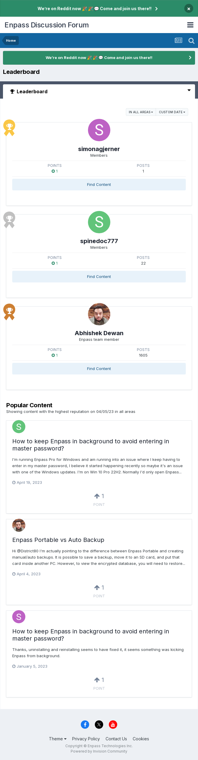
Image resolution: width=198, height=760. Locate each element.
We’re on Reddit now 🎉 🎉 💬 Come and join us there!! (94, 8)
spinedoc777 (99, 241)
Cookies (141, 738)
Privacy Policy (86, 738)
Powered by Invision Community (99, 751)
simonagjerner (99, 149)
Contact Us (116, 738)
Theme (57, 738)
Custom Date (172, 112)
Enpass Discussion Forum (46, 25)
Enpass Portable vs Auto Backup (58, 539)
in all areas (141, 112)
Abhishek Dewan (99, 333)
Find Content (99, 184)
